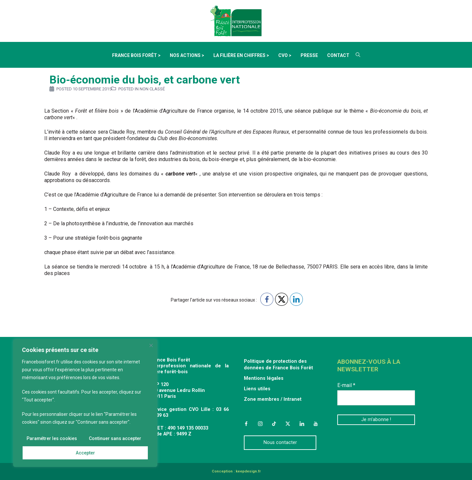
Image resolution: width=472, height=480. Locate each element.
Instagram (260, 423)
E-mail (346, 385)
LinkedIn (302, 423)
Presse (309, 55)
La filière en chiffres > (241, 55)
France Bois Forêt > (136, 55)
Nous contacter (280, 442)
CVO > (284, 55)
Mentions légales (264, 378)
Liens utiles (257, 389)
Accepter (85, 452)
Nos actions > (187, 55)
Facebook (246, 423)
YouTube (315, 423)
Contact (338, 55)
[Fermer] (151, 345)
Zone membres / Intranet (273, 399)
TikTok (274, 423)
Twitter (287, 423)
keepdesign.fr (248, 471)
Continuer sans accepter (115, 438)
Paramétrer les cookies (52, 438)
